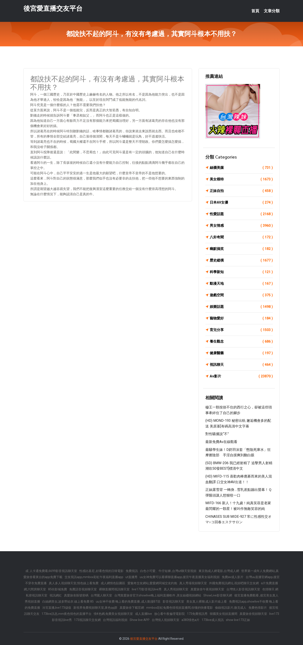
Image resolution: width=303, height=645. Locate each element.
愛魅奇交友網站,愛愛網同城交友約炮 (152, 583)
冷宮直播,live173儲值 (56, 607)
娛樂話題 (241, 307)
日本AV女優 (241, 202)
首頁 (255, 11)
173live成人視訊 (213, 620)
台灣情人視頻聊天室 (165, 620)
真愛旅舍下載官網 (132, 607)
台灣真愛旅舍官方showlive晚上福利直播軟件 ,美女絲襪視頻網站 (157, 595)
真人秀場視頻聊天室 (193, 583)
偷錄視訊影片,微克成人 (230, 607)
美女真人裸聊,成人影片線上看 (206, 601)
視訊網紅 (55, 595)
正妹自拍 (241, 191)
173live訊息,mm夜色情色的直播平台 (67, 613)
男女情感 (241, 226)
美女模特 (241, 179)
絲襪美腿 (241, 168)
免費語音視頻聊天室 (83, 589)
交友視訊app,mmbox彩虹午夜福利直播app (94, 577)
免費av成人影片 (232, 577)
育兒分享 (241, 330)
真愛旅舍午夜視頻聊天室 (207, 589)
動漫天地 (241, 284)
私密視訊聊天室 (36, 595)
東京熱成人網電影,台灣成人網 (219, 571)
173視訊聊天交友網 (87, 620)
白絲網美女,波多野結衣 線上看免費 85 (68, 601)
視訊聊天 (241, 365)
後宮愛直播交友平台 (53, 8)
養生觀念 (241, 341)
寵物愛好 (241, 318)
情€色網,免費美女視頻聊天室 (113, 613)
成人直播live (143, 613)
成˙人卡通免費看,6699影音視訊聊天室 (51, 571)
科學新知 (241, 272)
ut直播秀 (131, 577)
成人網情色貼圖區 (113, 583)
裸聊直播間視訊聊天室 (114, 589)
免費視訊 (132, 571)
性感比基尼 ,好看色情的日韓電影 (101, 571)
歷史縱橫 (241, 260)
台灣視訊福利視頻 (115, 620)
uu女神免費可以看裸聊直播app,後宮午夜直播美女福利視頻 (180, 577)
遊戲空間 (241, 295)
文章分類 (272, 11)
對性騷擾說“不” (217, 434)
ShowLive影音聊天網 (217, 595)
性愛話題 (241, 214)
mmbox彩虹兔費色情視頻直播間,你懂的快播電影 (179, 607)
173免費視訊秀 (197, 613)
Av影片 (241, 376)
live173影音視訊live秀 (147, 589)
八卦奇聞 (241, 237)
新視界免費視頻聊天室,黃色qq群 (95, 607)
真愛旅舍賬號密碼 (76, 595)
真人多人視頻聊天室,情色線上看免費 (74, 583)
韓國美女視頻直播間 (223, 613)
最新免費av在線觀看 (221, 442)
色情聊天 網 (270, 589)
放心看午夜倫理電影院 (169, 613)
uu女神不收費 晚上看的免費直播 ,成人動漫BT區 (128, 601)
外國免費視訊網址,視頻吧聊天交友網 (234, 583)
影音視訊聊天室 (173, 601)
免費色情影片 (257, 607)
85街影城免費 (57, 589)
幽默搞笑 (241, 249)
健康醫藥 (241, 353)
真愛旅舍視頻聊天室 (253, 613)
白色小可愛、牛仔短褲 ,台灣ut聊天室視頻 (168, 571)
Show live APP (140, 620)
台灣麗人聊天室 (101, 595)
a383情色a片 (190, 620)
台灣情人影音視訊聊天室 (243, 589)
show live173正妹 (238, 620)
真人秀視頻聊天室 (176, 589)
